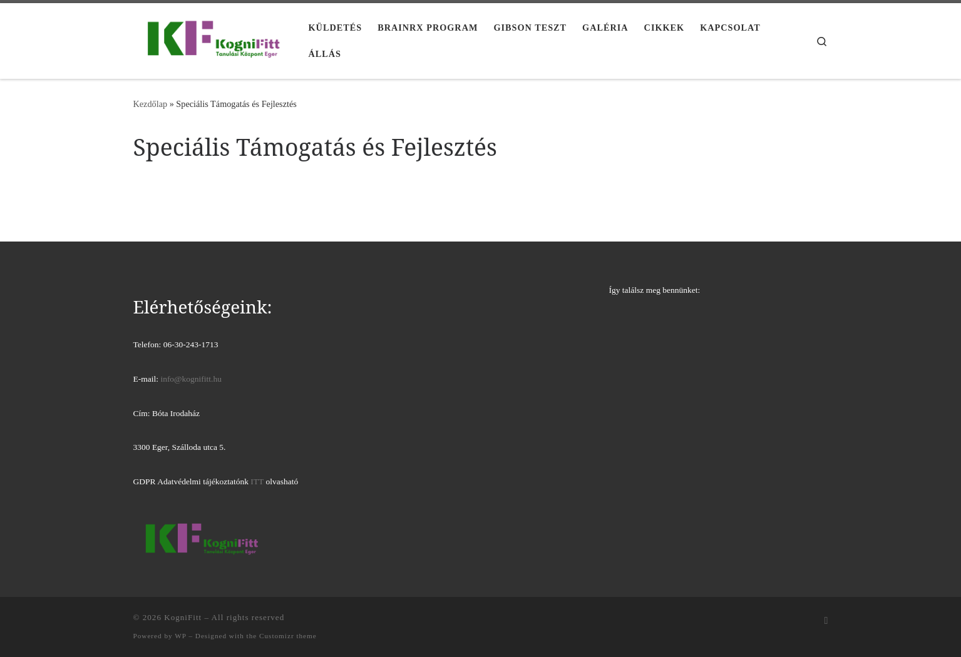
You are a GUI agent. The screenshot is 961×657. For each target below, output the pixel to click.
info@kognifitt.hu (191, 379)
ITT (257, 481)
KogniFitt (183, 617)
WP (180, 635)
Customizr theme (288, 635)
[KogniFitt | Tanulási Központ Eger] (211, 38)
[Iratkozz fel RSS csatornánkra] (826, 621)
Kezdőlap (150, 104)
